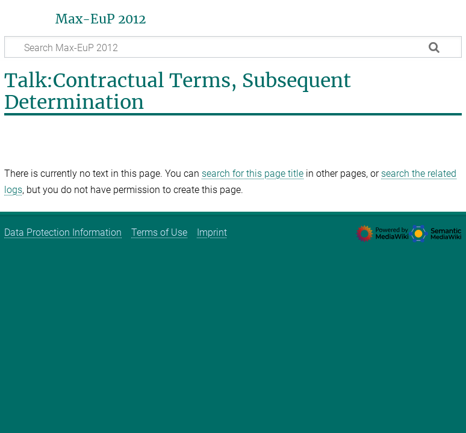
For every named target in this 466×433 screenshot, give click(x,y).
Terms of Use (159, 232)
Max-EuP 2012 (100, 19)
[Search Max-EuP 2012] (233, 47)
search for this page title (252, 173)
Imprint (212, 232)
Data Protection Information (63, 232)
